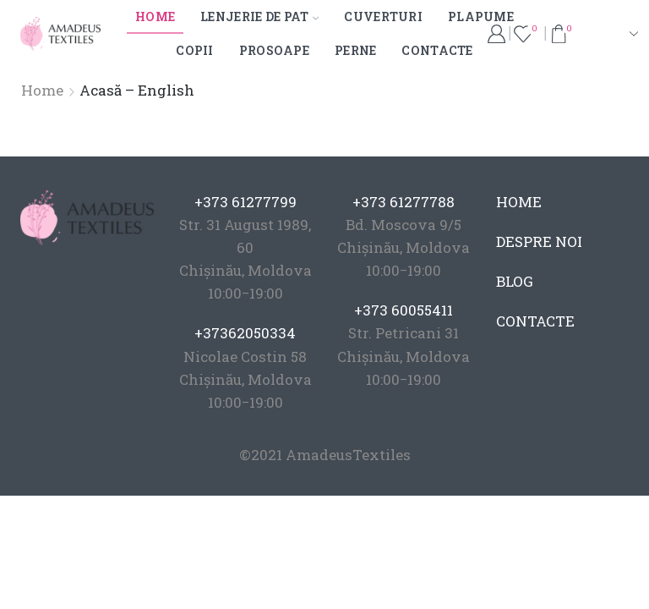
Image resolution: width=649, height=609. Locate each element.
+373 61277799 (245, 201)
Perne (355, 50)
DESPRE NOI (539, 241)
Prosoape (274, 50)
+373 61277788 (403, 201)
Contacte (436, 50)
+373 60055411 (403, 310)
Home (155, 16)
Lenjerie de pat (259, 16)
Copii (194, 50)
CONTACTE (535, 321)
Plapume (481, 16)
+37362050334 (245, 333)
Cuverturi (383, 16)
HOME (519, 201)
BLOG (514, 281)
